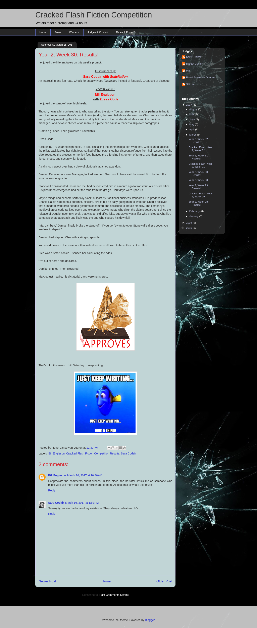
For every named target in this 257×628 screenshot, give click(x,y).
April (192, 129)
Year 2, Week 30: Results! (198, 174)
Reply (51, 490)
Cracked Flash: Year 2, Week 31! (200, 165)
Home (43, 32)
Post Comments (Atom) (113, 594)
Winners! (74, 32)
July (192, 114)
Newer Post (47, 581)
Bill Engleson (56, 453)
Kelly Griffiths (193, 56)
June (192, 119)
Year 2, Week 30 (198, 180)
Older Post (164, 581)
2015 (189, 227)
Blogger (149, 620)
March (193, 134)
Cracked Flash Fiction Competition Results (92, 453)
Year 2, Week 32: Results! (198, 141)
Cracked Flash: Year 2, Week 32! (200, 149)
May (192, 124)
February (195, 211)
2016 (189, 222)
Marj (188, 70)
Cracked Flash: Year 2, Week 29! (200, 195)
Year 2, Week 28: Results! (198, 203)
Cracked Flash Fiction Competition (93, 15)
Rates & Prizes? (125, 32)
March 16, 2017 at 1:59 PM (82, 502)
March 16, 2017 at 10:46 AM (84, 475)
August (193, 109)
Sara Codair (128, 453)
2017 (189, 104)
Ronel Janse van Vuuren (200, 77)
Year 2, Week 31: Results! (198, 157)
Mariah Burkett (194, 63)
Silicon (190, 84)
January (194, 216)
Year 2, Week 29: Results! (198, 187)
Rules (57, 32)
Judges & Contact (98, 32)
